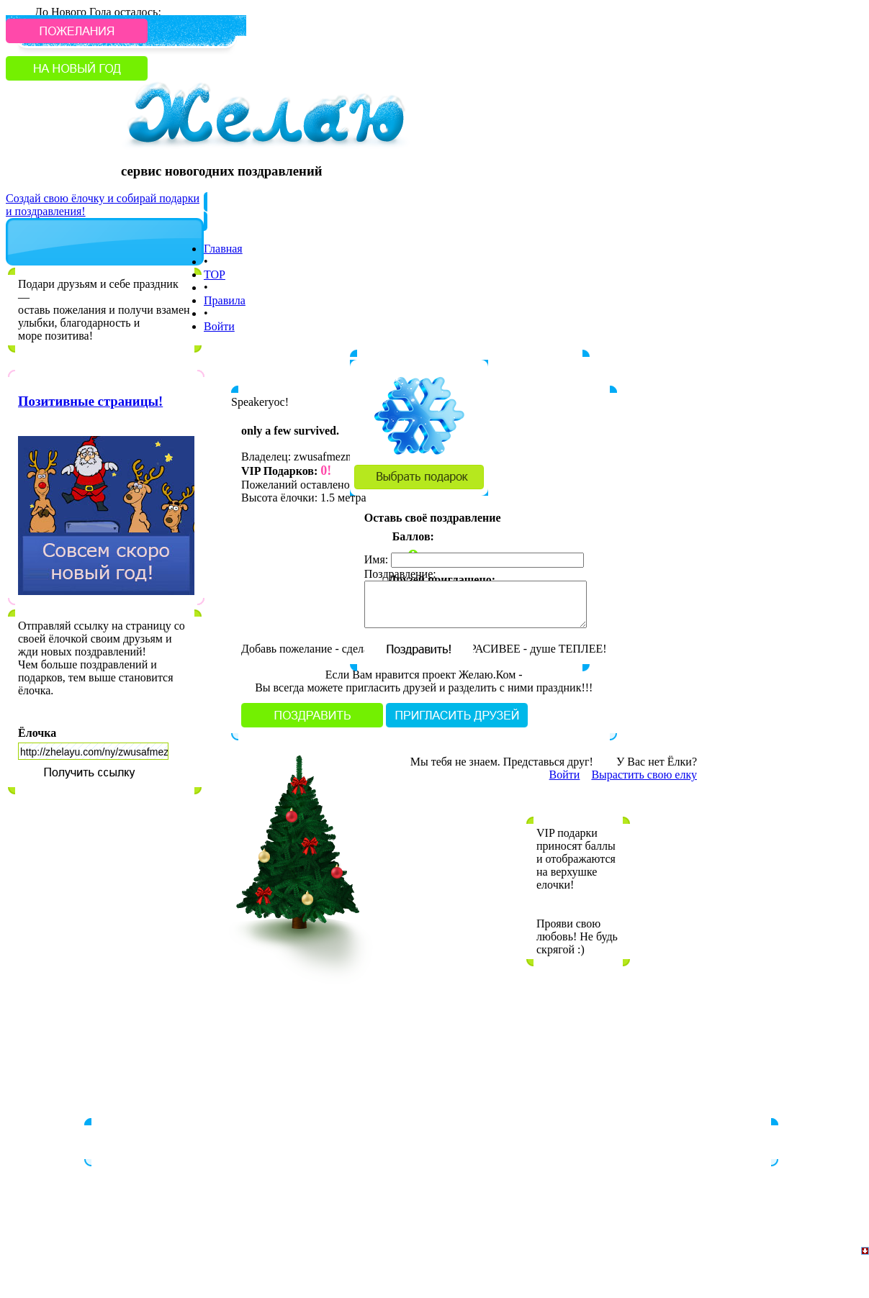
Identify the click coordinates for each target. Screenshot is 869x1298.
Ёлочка (37, 733)
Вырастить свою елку (644, 774)
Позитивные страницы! (90, 401)
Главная (223, 248)
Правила (225, 300)
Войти (219, 326)
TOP (214, 274)
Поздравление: (400, 574)
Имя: (376, 559)
